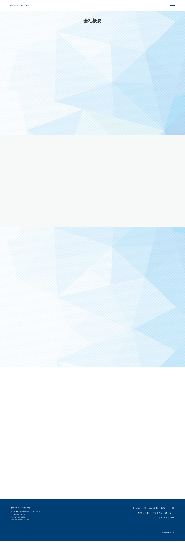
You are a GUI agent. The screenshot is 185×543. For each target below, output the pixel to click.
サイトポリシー (168, 513)
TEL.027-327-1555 (18, 516)
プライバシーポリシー (152, 513)
